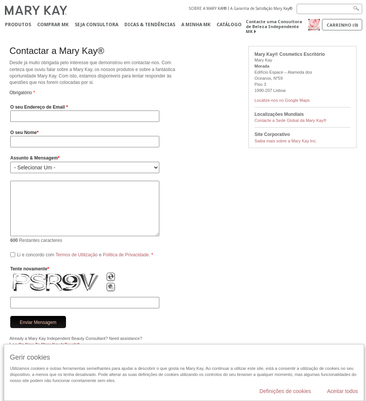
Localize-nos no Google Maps (282, 100)
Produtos (18, 24)
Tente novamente (28, 269)
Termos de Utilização (76, 254)
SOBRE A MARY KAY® (208, 8)
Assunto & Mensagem (34, 158)
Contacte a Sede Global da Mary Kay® (290, 120)
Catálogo (229, 24)
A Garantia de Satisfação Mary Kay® (261, 8)
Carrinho (342, 25)
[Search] (329, 9)
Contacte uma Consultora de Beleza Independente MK (274, 26)
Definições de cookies (285, 391)
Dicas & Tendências (149, 24)
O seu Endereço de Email (38, 107)
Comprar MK (53, 24)
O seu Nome (23, 132)
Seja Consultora (96, 24)
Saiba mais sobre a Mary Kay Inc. (285, 141)
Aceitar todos (342, 391)
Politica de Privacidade (126, 254)
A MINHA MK (195, 24)
